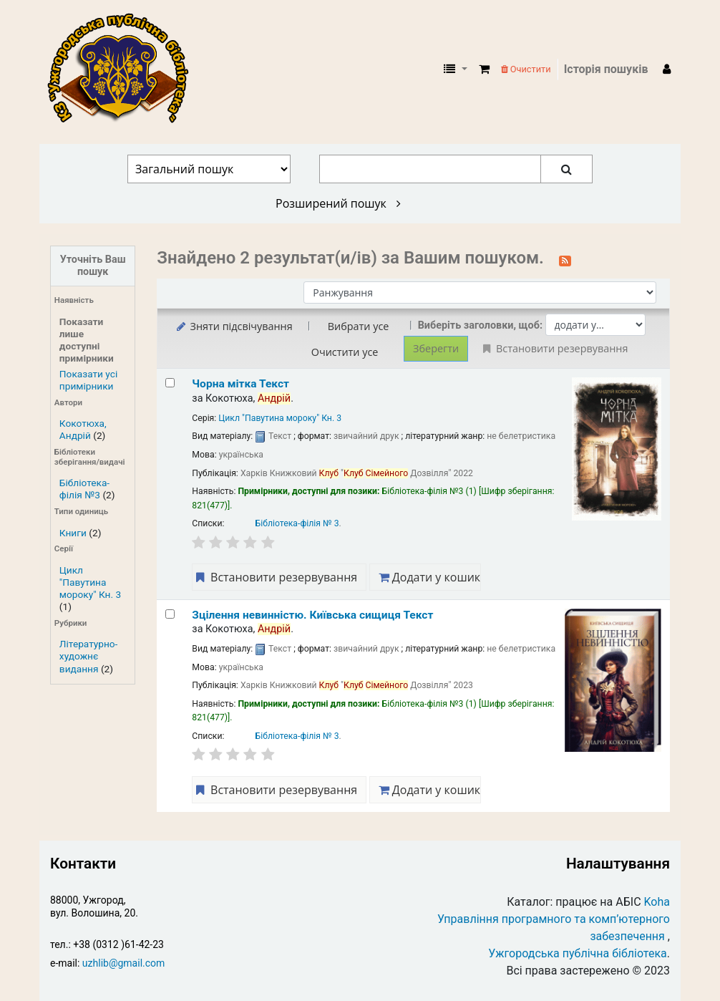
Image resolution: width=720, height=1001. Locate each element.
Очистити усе (345, 352)
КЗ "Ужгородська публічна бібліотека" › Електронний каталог (124, 69)
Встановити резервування (275, 577)
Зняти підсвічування (233, 326)
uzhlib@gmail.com (123, 963)
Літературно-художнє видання (88, 656)
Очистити (526, 69)
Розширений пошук (338, 203)
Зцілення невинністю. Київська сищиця (312, 615)
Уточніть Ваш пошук (93, 265)
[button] (484, 69)
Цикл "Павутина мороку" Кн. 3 (90, 582)
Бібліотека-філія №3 (84, 488)
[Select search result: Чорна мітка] (170, 382)
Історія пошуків (606, 69)
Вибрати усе (358, 326)
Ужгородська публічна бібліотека (577, 953)
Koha (657, 902)
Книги (73, 532)
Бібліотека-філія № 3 (297, 523)
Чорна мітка (240, 383)
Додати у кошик (429, 577)
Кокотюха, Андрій (83, 429)
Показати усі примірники (88, 380)
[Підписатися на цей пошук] (565, 259)
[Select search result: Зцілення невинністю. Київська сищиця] (170, 614)
